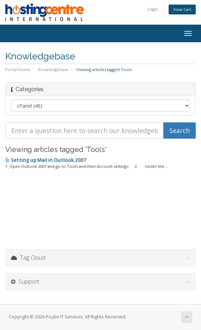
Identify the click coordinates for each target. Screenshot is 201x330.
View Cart (182, 9)
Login (152, 9)
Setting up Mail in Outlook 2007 (45, 160)
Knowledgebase (53, 69)
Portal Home (17, 69)
